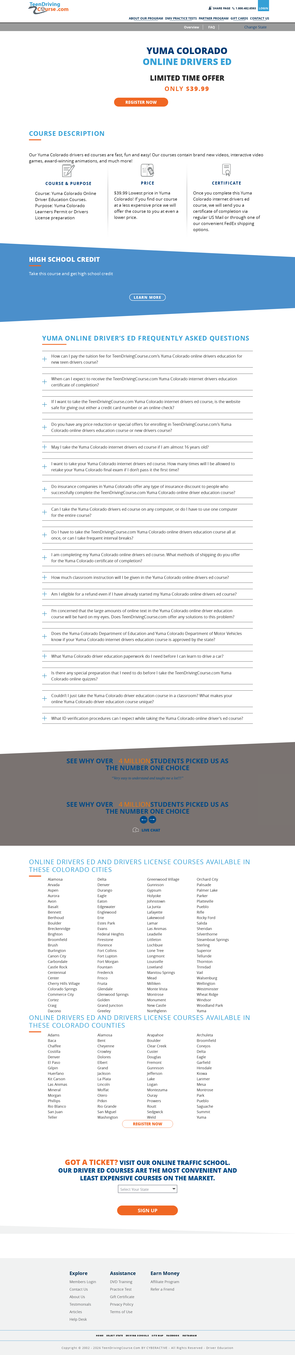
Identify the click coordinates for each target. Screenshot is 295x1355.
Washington (107, 1117)
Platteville (205, 901)
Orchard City (207, 879)
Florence (104, 945)
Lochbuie (155, 945)
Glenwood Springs (113, 994)
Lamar (152, 923)
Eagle (102, 895)
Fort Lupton (107, 956)
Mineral (54, 1089)
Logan (152, 1084)
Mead (152, 977)
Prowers (154, 1100)
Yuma (201, 1010)
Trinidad (204, 967)
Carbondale (57, 961)
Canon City (57, 956)
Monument (156, 999)
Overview (191, 27)
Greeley (103, 1010)
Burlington (57, 950)
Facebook (172, 1335)
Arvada (54, 884)
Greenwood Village (163, 879)
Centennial (57, 972)
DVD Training (121, 1281)
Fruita (102, 983)
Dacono (54, 1010)
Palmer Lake (207, 890)
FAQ (211, 27)
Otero (102, 1095)
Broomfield (57, 939)
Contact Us (78, 1289)
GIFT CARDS (239, 18)
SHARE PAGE (221, 8)
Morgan (54, 1095)
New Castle (156, 1005)
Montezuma (157, 1089)
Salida (202, 923)
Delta (101, 879)
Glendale (105, 988)
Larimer (203, 1078)
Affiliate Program (165, 1281)
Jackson (103, 1073)
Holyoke (154, 895)
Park (200, 1095)
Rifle (200, 912)
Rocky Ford (206, 917)
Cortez (53, 999)
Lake (151, 1078)
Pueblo (203, 906)
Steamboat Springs (213, 939)
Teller (52, 1117)
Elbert (102, 1062)
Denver (103, 884)
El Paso (54, 1062)
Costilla (54, 1051)
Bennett (54, 912)
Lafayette (154, 912)
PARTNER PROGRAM (214, 18)
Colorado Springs (62, 988)
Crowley (104, 1051)
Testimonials (80, 1304)
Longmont (156, 956)
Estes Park (106, 923)
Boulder (54, 923)
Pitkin (102, 1100)
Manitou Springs (161, 972)
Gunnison (155, 884)
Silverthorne (207, 934)
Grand (102, 1067)
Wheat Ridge (207, 994)
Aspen (53, 890)
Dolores (104, 1056)
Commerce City (61, 994)
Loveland (154, 967)
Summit (203, 1111)
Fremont (154, 1062)
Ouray (152, 1095)
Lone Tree (155, 950)
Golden (103, 999)
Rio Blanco (57, 1106)
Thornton (205, 961)
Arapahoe (155, 1035)
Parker (202, 895)
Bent (101, 1040)
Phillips (54, 1100)
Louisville (155, 961)
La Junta (154, 906)
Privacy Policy (121, 1304)
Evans (102, 928)
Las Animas (157, 928)
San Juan (55, 1111)
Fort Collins (107, 950)
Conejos (204, 1046)
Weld (151, 1117)
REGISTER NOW (141, 102)
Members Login (82, 1281)
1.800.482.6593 (246, 8)
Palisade (204, 884)
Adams (54, 1035)
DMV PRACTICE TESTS (181, 18)
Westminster (207, 988)
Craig (52, 1005)
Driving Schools (137, 1335)
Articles (75, 1311)
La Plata (104, 1078)
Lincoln (103, 1084)
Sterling (203, 945)
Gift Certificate (122, 1296)
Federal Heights (110, 934)
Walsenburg (207, 977)
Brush (53, 945)
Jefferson (154, 1073)
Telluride (204, 956)
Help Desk (78, 1319)
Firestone (105, 939)
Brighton (55, 934)
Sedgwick (155, 1111)
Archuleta (205, 1035)
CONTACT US (259, 18)
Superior (204, 950)
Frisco (102, 977)
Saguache (205, 1106)
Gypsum (154, 890)
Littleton (154, 939)
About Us (77, 1296)
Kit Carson (56, 1078)
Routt (151, 1106)
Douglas (154, 1056)
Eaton (102, 901)
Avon (52, 901)
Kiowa (202, 1073)
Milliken (153, 983)
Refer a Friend (162, 1289)
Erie (100, 917)
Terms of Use (121, 1311)
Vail (200, 972)
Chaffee (54, 1046)
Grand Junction (110, 1005)
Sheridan (204, 928)
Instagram (189, 1335)
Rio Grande (107, 1106)
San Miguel (106, 1111)
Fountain (104, 967)
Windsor (204, 999)
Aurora (53, 895)
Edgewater (106, 906)
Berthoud (56, 917)
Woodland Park (210, 1005)
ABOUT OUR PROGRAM (146, 18)
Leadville (154, 934)
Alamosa (55, 879)
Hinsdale (204, 1067)
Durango (104, 890)
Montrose (155, 994)
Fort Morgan (107, 961)
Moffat (103, 1089)
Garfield (203, 1062)
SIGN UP (147, 1210)
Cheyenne (105, 1046)
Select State (114, 1335)
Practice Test (120, 1289)
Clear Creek (156, 1046)
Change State (255, 27)
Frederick (105, 972)
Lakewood (155, 917)
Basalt (53, 906)
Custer (152, 1051)
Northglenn (157, 1010)
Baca (52, 1040)
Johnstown (156, 901)
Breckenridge (59, 928)
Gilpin (53, 1067)
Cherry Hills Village (64, 983)
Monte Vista (157, 988)
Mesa (201, 1084)
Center (53, 977)
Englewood (106, 912)
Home (100, 1335)
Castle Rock (57, 967)
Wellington (206, 983)
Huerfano (56, 1073)
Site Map (157, 1335)
